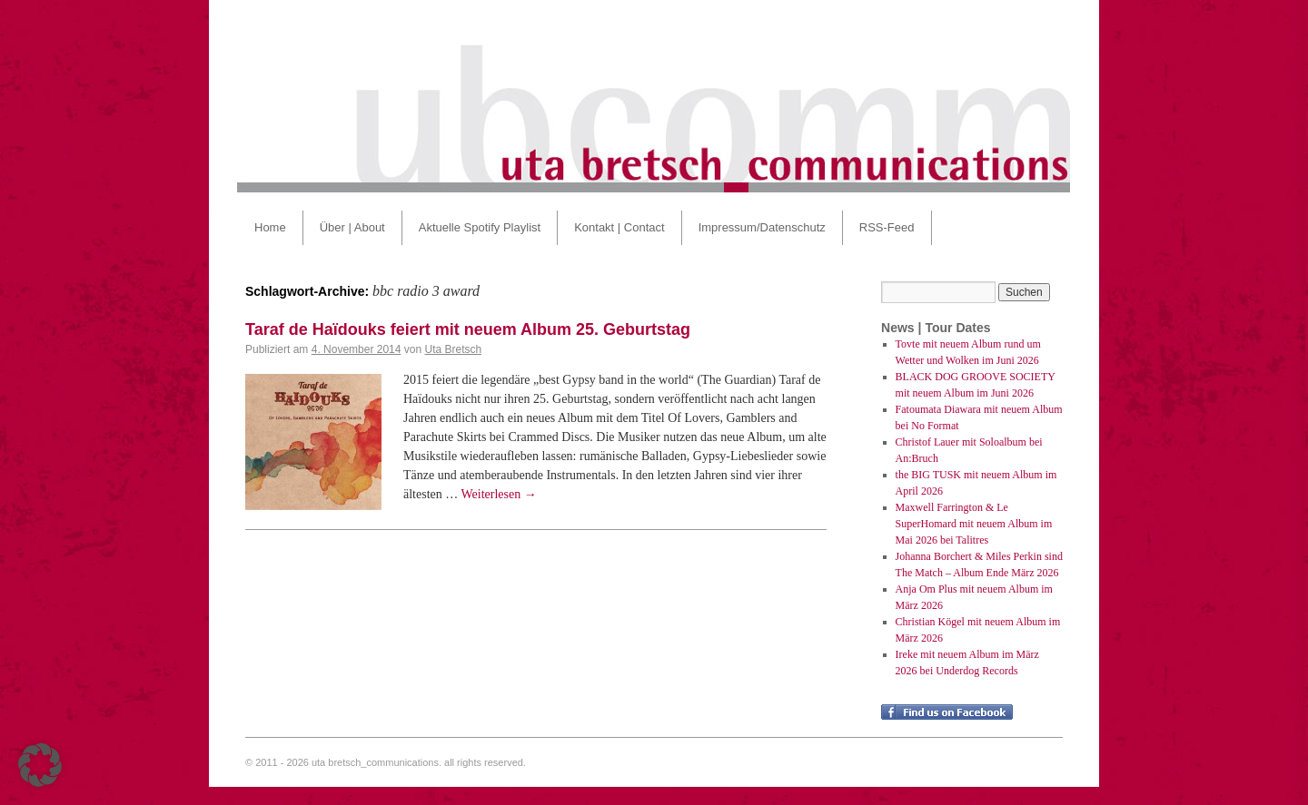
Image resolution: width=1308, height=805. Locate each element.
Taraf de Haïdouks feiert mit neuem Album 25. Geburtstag (467, 329)
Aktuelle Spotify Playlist (479, 227)
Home (270, 227)
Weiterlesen (499, 494)
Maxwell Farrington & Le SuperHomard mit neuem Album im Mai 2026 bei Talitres (974, 523)
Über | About (352, 227)
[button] (40, 765)
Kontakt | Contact (619, 227)
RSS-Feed (887, 227)
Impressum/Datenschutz (762, 227)
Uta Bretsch (452, 349)
